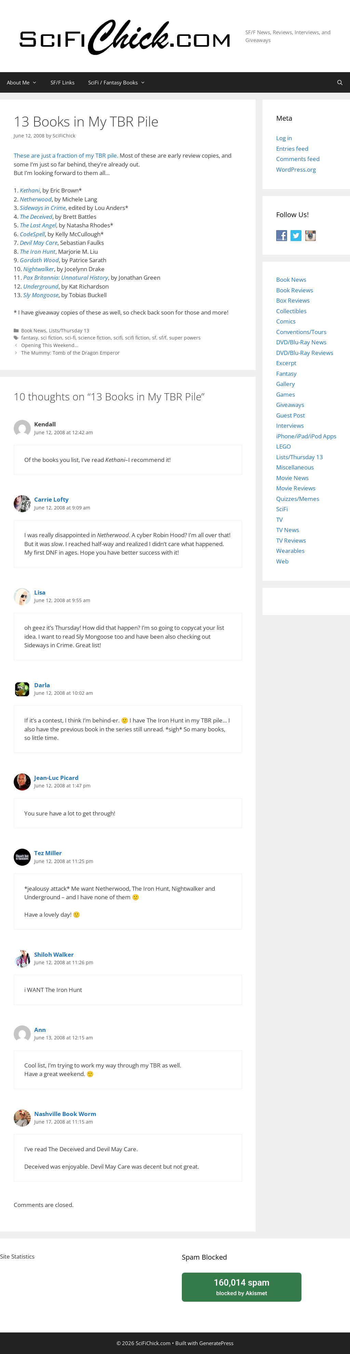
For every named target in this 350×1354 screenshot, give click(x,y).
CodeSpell (32, 234)
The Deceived (36, 217)
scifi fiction (137, 337)
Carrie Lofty (51, 499)
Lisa (39, 592)
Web (282, 561)
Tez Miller (48, 853)
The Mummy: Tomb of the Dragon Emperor (70, 352)
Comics (286, 321)
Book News (33, 330)
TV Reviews (291, 540)
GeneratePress (216, 1343)
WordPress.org (296, 169)
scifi (117, 337)
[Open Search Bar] (340, 82)
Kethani (30, 190)
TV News (287, 530)
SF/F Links (63, 82)
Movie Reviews (295, 488)
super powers (185, 337)
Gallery (285, 384)
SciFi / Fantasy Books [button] (120, 82)
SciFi (282, 509)
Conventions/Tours (301, 332)
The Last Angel (38, 225)
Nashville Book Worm (65, 1114)
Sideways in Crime (43, 208)
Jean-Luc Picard (56, 778)
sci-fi (70, 337)
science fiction (94, 337)
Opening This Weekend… (49, 345)
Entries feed (292, 148)
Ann (40, 1030)
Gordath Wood (39, 260)
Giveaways (290, 405)
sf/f (162, 337)
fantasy (29, 337)
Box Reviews (293, 300)
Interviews (290, 425)
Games (285, 394)
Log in (284, 138)
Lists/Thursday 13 (69, 330)
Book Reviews (294, 290)
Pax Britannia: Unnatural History (65, 277)
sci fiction (51, 337)
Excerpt (286, 363)
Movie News (292, 478)
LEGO (283, 446)
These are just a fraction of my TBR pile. (67, 155)
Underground (40, 286)
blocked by (241, 1287)
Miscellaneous (295, 467)
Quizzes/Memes (297, 499)
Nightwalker (38, 269)
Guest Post (290, 415)
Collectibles (291, 311)
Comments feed (298, 159)
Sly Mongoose (40, 295)
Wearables (290, 551)
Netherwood (36, 199)
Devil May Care (38, 243)
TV (279, 519)
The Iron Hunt (37, 251)
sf (154, 337)
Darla (42, 685)
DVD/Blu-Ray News (301, 342)
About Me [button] (25, 82)
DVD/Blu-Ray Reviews (304, 353)
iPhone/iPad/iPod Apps (306, 436)
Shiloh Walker (54, 954)
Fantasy (286, 373)
